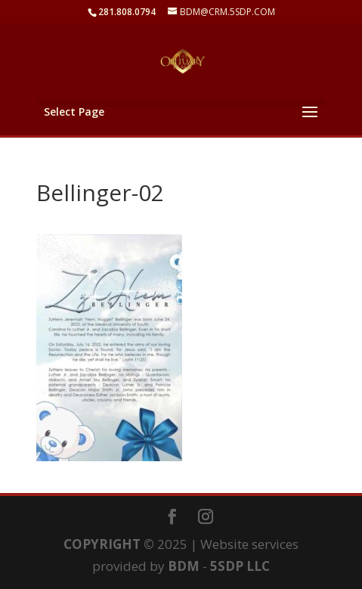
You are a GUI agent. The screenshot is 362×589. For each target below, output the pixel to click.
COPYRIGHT (102, 544)
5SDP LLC (240, 566)
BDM (184, 566)
